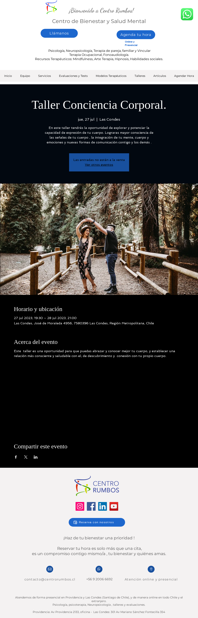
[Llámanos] (59, 33)
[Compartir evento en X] (26, 457)
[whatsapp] (187, 14)
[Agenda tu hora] (136, 34)
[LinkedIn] (102, 506)
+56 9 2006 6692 (99, 579)
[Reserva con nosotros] (97, 522)
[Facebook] (91, 506)
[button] (73, 77)
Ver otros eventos (99, 165)
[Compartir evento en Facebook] (16, 457)
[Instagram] (80, 506)
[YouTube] (114, 506)
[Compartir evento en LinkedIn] (36, 457)
